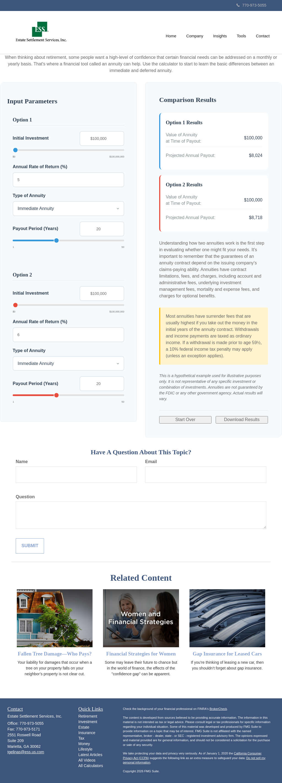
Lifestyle (85, 749)
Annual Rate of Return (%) (40, 166)
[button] (194, 32)
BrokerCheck (218, 708)
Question (25, 496)
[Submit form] (30, 546)
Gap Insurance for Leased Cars (227, 654)
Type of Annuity (29, 195)
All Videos (87, 760)
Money (84, 744)
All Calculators (90, 765)
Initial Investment (31, 138)
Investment (87, 722)
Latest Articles (90, 754)
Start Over (185, 419)
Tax (81, 738)
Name (22, 461)
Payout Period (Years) (35, 228)
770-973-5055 (251, 5)
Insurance (86, 733)
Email (151, 461)
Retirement (87, 716)
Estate (84, 727)
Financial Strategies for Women (141, 654)
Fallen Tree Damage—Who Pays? (55, 654)
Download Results (242, 419)
